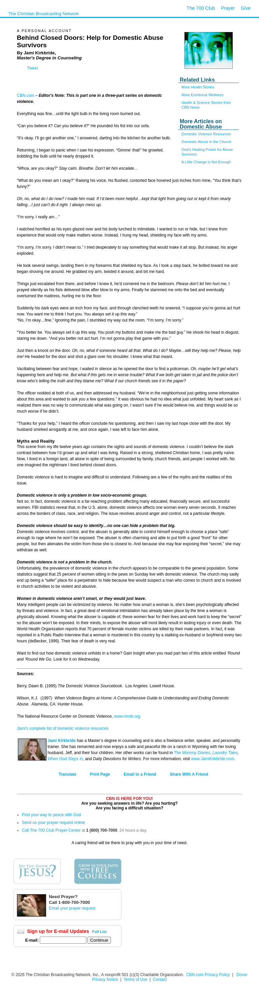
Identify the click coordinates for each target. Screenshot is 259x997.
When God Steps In (65, 758)
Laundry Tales (225, 752)
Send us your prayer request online (53, 822)
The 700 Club (200, 8)
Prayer (228, 8)
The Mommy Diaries (192, 752)
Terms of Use (135, 979)
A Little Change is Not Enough (206, 162)
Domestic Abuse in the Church (206, 142)
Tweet (32, 68)
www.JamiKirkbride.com (212, 758)
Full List (99, 932)
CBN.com (25, 95)
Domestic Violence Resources (206, 134)
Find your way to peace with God (51, 814)
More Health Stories (197, 87)
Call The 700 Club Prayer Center (51, 830)
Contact (160, 979)
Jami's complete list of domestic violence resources (63, 728)
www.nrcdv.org (127, 716)
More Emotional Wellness (202, 95)
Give (246, 8)
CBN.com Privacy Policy (208, 974)
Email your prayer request (72, 908)
